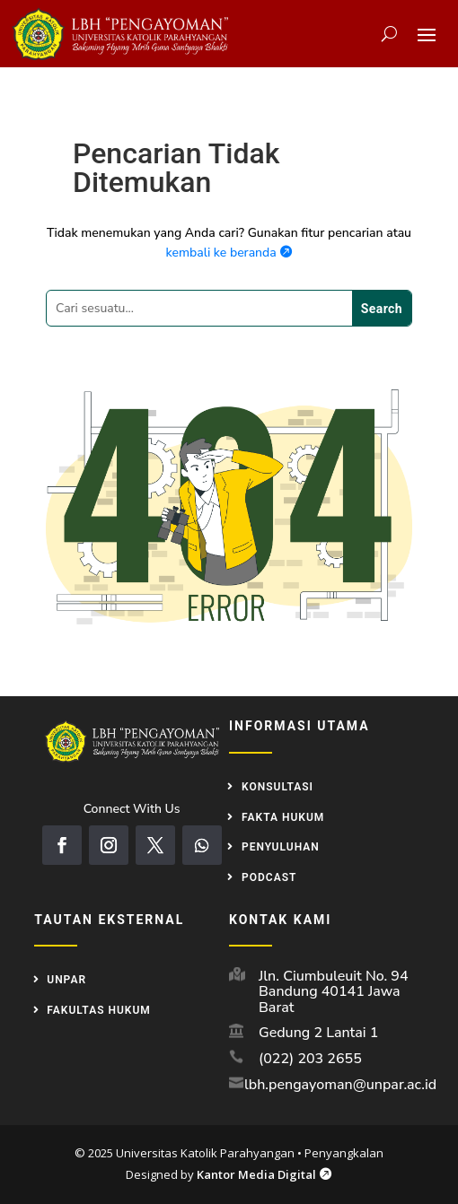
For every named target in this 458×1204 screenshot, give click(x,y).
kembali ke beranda (229, 252)
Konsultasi (277, 787)
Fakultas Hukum (99, 1010)
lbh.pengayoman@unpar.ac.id (340, 1085)
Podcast (269, 877)
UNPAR (66, 979)
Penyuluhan (281, 847)
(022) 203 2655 (310, 1059)
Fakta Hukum (283, 817)
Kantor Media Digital (264, 1174)
